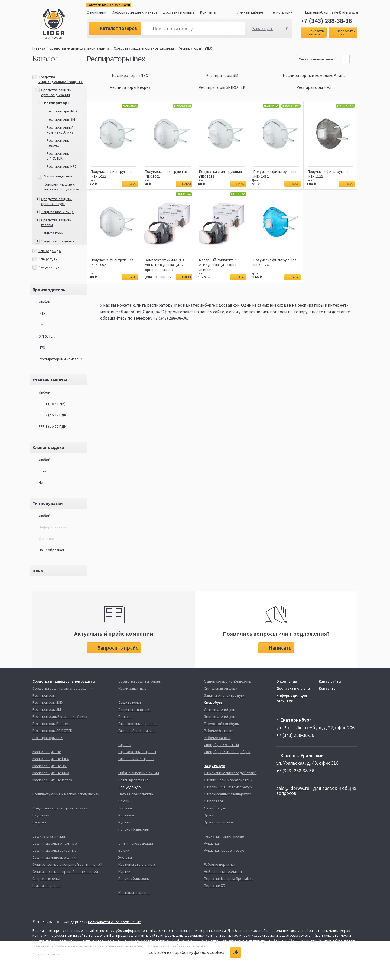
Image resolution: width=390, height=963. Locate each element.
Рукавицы (212, 843)
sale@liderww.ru (345, 12)
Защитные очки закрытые (54, 850)
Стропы (124, 744)
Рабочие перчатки (219, 864)
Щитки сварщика (46, 885)
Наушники (41, 815)
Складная (47, 538)
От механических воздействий (230, 772)
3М (41, 324)
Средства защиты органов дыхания (144, 48)
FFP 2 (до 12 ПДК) (53, 415)
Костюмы (126, 815)
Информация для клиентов (135, 12)
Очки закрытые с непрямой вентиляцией (67, 864)
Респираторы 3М (61, 119)
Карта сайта (330, 681)
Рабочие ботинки (218, 730)
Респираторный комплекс (61, 358)
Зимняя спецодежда (135, 843)
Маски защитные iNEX (50, 758)
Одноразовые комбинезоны (228, 681)
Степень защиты (49, 379)
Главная (38, 48)
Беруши (39, 822)
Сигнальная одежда (220, 688)
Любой (44, 302)
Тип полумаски (47, 503)
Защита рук (48, 267)
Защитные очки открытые (54, 843)
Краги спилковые (218, 822)
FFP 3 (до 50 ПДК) (53, 426)
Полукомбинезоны (134, 829)
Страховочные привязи (138, 723)
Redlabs (57, 953)
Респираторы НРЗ (62, 166)
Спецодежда (49, 250)
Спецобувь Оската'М (221, 744)
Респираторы (189, 48)
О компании (96, 12)
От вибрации (215, 808)
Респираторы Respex (58, 143)
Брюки (123, 801)
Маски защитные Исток (52, 779)
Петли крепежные (133, 779)
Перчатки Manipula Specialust (228, 878)
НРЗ (42, 347)
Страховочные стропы (137, 751)
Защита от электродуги (224, 695)
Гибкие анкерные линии (138, 772)
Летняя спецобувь (219, 709)
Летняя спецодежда (135, 794)
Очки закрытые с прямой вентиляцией (65, 871)
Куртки (124, 822)
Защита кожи (52, 233)
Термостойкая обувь (221, 723)
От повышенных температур (228, 786)
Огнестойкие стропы (136, 758)
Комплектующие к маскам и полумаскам (61, 187)
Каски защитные (132, 688)
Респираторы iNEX (62, 111)
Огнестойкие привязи (137, 730)
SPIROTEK (47, 336)
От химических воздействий (228, 779)
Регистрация (281, 12)
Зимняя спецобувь (219, 716)
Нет (42, 482)
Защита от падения (57, 241)
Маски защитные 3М (49, 765)
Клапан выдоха (48, 447)
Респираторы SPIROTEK (58, 156)
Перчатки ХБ (214, 885)
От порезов (214, 801)
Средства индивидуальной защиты (79, 48)
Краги (209, 815)
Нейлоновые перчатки (223, 871)
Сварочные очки (46, 878)
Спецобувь (47, 259)
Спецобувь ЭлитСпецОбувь (227, 751)
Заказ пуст (262, 28)
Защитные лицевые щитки (55, 857)
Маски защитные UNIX (50, 772)
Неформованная (52, 527)
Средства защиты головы (139, 681)
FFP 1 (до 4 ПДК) (52, 403)
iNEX (210, 48)
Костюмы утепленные (136, 864)
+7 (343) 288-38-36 (326, 21)
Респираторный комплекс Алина (60, 130)
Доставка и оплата (179, 12)
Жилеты (125, 808)
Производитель (48, 289)
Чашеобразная (51, 549)
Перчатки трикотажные (224, 836)
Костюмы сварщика (134, 892)
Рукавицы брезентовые (224, 850)
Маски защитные (58, 176)
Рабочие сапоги (217, 737)
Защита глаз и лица (57, 211)
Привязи (125, 716)
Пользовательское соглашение (114, 921)
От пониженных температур (227, 794)
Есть (42, 471)
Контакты (208, 12)
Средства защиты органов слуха (56, 201)
